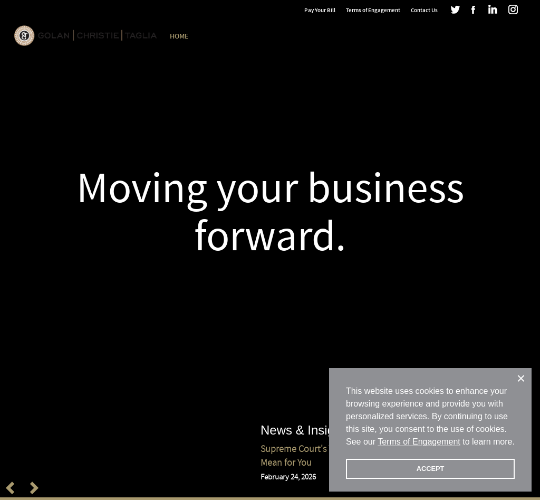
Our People (267, 36)
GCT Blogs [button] (472, 36)
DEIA (363, 36)
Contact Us (424, 10)
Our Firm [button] (218, 36)
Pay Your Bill (319, 10)
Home (179, 36)
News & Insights (411, 36)
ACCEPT (431, 469)
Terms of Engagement (373, 10)
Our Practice (321, 36)
